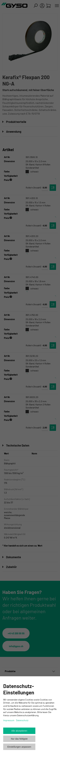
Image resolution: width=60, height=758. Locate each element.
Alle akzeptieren (19, 730)
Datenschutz (22, 720)
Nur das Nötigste (19, 738)
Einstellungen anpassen (19, 747)
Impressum (8, 720)
